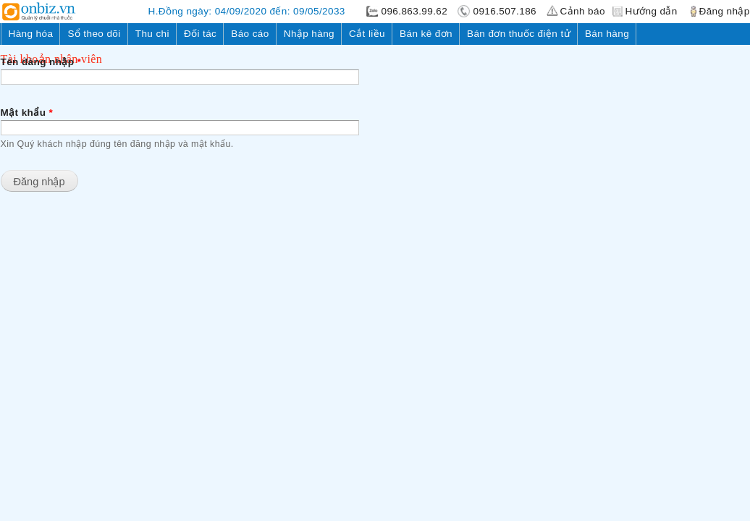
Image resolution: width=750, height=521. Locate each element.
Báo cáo (250, 33)
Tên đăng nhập (41, 61)
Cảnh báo (582, 11)
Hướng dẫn (651, 11)
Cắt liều (367, 33)
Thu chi (152, 33)
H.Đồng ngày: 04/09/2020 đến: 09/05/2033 (246, 11)
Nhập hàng (309, 33)
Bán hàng (607, 33)
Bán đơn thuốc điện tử (518, 33)
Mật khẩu (27, 112)
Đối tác (200, 33)
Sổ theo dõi (93, 33)
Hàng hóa (31, 33)
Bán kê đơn (426, 33)
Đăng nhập (724, 11)
